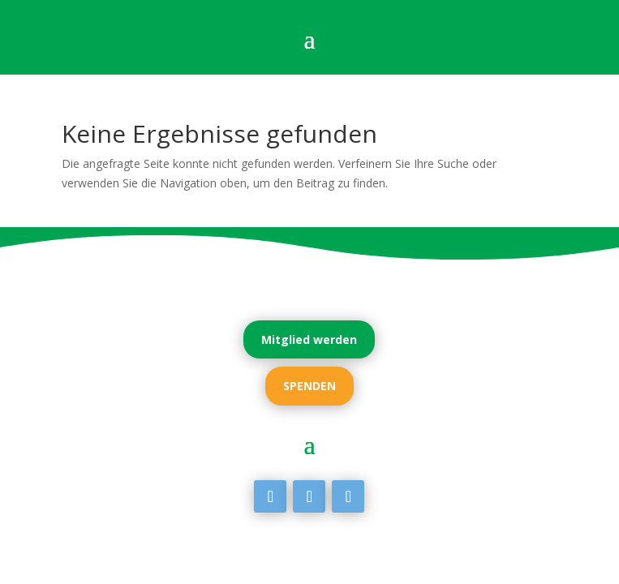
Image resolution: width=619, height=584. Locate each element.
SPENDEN (309, 385)
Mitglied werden (309, 339)
